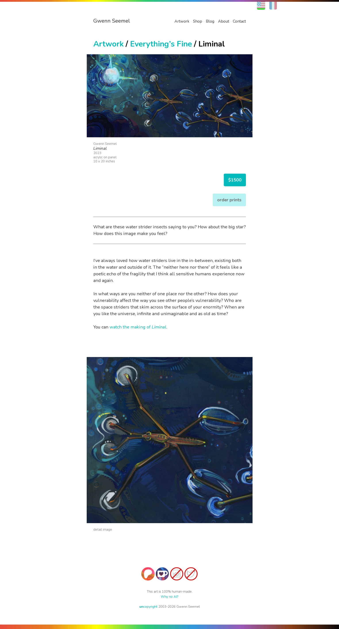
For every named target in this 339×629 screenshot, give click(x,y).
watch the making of (137, 327)
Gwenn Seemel (111, 20)
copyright (148, 606)
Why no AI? (169, 596)
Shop (197, 21)
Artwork (181, 21)
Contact (239, 21)
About (223, 21)
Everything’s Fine (161, 44)
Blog (210, 21)
